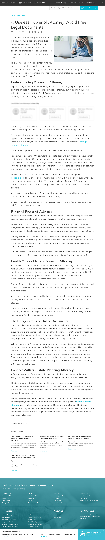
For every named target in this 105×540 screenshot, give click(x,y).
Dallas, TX (31, 498)
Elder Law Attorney (28, 109)
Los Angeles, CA (59, 496)
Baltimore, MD (6, 496)
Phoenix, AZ (84, 498)
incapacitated (17, 177)
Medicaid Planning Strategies (11, 524)
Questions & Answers (76, 3)
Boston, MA (5, 498)
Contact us (57, 517)
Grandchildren (6, 517)
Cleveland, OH (32, 496)
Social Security (32, 522)
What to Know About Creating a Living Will (17, 534)
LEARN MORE (21, 16)
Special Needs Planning (35, 524)
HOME (13, 16)
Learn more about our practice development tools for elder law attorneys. (90, 516)
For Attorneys (91, 3)
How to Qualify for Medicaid (10, 526)
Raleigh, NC (5, 503)
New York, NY (58, 503)
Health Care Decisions (9, 519)
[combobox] (64, 8)
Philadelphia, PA (85, 496)
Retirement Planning (34, 517)
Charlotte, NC (6, 500)
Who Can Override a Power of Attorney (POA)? (58, 534)
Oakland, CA (84, 493)
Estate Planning (7, 515)
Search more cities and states (89, 500)
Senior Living (32, 519)
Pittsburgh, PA (6, 493)
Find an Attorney (60, 3)
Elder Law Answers (8, 2)
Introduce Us (26, 117)
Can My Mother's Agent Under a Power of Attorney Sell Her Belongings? (22, 438)
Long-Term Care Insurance (10, 522)
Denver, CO (31, 500)
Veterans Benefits (33, 526)
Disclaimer (57, 515)
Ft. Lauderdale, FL (33, 503)
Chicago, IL (31, 493)
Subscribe (89, 534)
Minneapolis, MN (59, 500)
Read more (14, 451)
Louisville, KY (58, 498)
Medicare (31, 515)
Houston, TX (58, 493)
